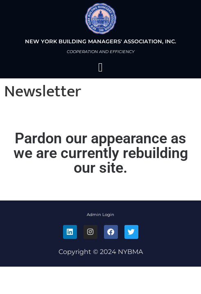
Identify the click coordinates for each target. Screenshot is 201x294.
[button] (100, 67)
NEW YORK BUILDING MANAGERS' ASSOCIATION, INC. (100, 41)
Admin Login (100, 214)
